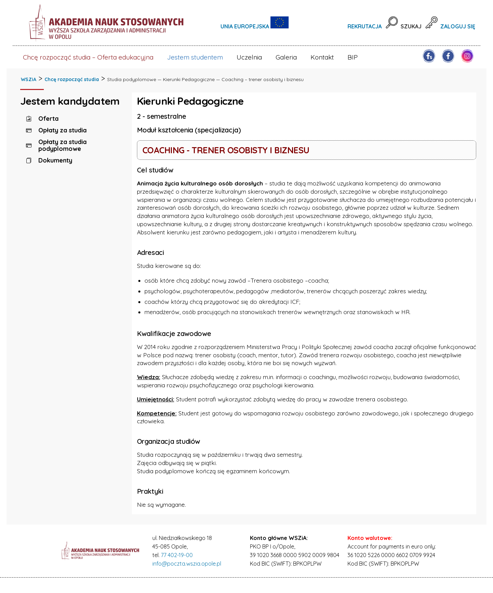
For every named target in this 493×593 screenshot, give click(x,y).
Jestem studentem (195, 57)
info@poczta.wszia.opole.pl (186, 563)
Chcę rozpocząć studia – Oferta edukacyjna (88, 57)
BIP (352, 57)
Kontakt (322, 57)
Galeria (286, 57)
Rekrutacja (364, 26)
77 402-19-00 (177, 555)
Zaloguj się (457, 26)
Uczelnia (249, 57)
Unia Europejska (245, 26)
